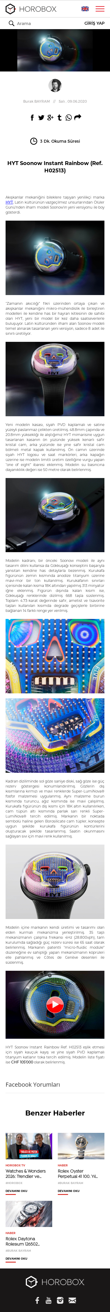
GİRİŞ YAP (94, 23)
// (55, 101)
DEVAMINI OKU (16, 1191)
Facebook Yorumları (33, 1084)
